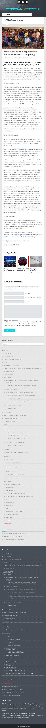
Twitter (19, 2)
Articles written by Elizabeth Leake (12, 359)
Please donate (7, 523)
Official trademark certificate (15, 445)
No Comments (28, 57)
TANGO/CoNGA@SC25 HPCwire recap (23, 269)
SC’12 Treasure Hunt (11, 490)
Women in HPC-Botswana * (13, 478)
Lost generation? (10, 502)
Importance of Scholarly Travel (14, 511)
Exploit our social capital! (14, 468)
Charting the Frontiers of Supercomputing (34, 270)
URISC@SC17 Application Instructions (15, 493)
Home (5, 424)
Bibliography (9, 517)
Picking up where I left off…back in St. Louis (9, 270)
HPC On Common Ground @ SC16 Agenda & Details (21, 395)
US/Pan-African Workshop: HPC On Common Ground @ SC (21, 392)
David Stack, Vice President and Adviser (18, 436)
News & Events (7, 377)
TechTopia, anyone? (11, 471)
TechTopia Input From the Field (16, 474)
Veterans (8, 508)
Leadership (8, 430)
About (5, 499)
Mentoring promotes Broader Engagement (17, 452)
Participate (6, 427)
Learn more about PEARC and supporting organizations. (25, 104)
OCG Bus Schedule (15, 398)
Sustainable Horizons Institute (11, 418)
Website (27, 302)
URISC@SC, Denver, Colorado (13, 405)
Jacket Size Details (8, 374)
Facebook (23, 2)
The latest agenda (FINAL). (10, 421)
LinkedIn (26, 2)
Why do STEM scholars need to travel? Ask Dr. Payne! (19, 496)
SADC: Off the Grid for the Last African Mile (14, 415)
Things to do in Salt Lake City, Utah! (19, 401)
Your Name (28, 293)
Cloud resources (10, 371)
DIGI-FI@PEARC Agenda (12, 389)
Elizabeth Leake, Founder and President (18, 433)
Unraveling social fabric (12, 514)
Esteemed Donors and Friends (11, 365)
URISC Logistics (12, 408)
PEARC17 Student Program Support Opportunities (18, 234)
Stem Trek (19, 57)
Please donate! (9, 487)
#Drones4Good (7, 353)
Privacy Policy (7, 412)
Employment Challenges (14, 462)
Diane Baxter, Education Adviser (16, 438)
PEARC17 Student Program (13, 484)
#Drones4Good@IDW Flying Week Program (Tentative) (22, 385)
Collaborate (6, 456)
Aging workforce (10, 505)
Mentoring (6, 449)
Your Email (33, 297)
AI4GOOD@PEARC (8, 356)
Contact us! (6, 362)
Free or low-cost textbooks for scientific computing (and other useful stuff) (22, 368)
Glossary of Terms (10, 520)
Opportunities (9, 459)
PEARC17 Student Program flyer (22, 149)
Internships (11, 465)
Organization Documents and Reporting (16, 442)
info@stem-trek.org (29, 237)
